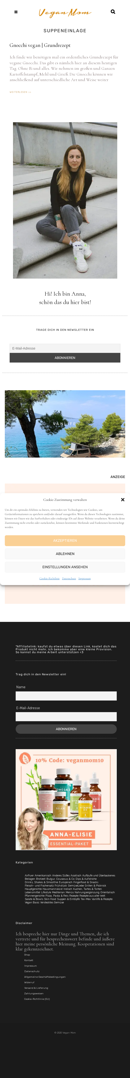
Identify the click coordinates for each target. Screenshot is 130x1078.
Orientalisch (107, 892)
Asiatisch (76, 875)
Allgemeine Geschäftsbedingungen (45, 977)
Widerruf (29, 982)
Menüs (70, 892)
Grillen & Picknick (95, 885)
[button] (122, 499)
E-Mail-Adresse (28, 708)
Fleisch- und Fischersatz (39, 885)
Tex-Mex (86, 899)
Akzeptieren (65, 540)
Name (21, 687)
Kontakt (28, 960)
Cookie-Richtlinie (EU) (37, 999)
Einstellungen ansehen (65, 567)
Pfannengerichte (35, 895)
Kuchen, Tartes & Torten (87, 889)
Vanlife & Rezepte (102, 899)
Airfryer (29, 875)
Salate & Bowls (34, 899)
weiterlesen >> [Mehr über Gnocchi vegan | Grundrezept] (20, 92)
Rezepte (73, 895)
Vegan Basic (32, 902)
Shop (27, 955)
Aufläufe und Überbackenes (98, 875)
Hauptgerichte (33, 889)
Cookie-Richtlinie (49, 578)
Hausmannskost (53, 889)
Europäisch (65, 882)
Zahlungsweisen (34, 993)
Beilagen (30, 878)
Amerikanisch (43, 875)
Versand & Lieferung (36, 988)
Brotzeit (41, 878)
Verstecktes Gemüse (52, 902)
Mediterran (58, 892)
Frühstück (61, 885)
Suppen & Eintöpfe (68, 899)
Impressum (84, 578)
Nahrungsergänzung (87, 892)
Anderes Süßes (61, 875)
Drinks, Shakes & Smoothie (41, 882)
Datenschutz (69, 578)
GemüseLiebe (76, 885)
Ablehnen (65, 554)
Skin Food (50, 899)
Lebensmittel (32, 892)
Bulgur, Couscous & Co (60, 878)
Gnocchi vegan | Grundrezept (40, 45)
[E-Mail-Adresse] (65, 348)
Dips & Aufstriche (86, 878)
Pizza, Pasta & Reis (57, 895)
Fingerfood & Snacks (85, 882)
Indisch (68, 889)
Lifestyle (46, 892)
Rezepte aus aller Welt (92, 895)
